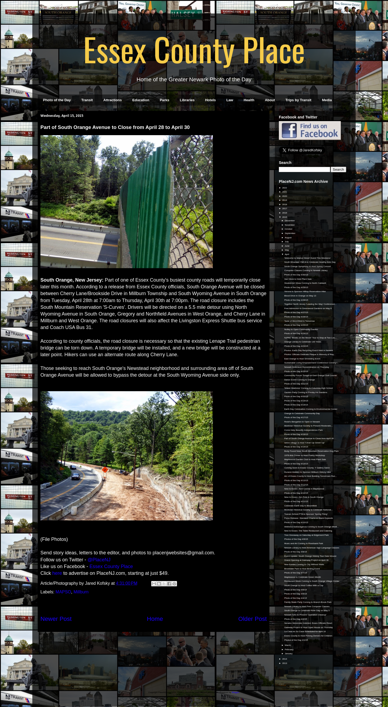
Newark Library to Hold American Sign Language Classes (311, 548)
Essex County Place (194, 49)
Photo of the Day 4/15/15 (296, 447)
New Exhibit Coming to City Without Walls (304, 564)
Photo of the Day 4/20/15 (296, 396)
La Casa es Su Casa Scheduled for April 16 (305, 631)
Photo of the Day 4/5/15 (295, 594)
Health (249, 100)
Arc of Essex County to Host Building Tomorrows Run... (310, 476)
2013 (284, 663)
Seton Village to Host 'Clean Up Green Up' (304, 443)
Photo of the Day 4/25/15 (296, 325)
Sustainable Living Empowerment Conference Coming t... (311, 363)
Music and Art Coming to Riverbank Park (303, 543)
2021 (284, 192)
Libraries (187, 100)
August (288, 237)
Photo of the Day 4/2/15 (295, 619)
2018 (284, 204)
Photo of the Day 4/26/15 (296, 317)
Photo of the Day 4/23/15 (296, 346)
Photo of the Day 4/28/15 (296, 300)
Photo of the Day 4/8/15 (295, 552)
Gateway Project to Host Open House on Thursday (308, 627)
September (290, 233)
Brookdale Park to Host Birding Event (302, 569)
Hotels (210, 100)
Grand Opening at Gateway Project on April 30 (306, 560)
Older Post (252, 618)
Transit (87, 100)
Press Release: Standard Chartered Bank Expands (308, 518)
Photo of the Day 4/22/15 (296, 371)
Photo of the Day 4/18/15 (296, 405)
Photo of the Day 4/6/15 (295, 590)
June (287, 246)
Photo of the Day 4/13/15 (296, 480)
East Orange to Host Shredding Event (302, 359)
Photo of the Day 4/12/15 (296, 493)
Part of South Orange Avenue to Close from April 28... (309, 438)
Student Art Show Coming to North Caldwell (305, 283)
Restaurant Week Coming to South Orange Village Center (312, 581)
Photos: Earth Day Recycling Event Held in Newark (308, 350)
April (287, 254)
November (290, 225)
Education (140, 100)
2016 (284, 213)
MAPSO (63, 592)
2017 (284, 208)
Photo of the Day (57, 100)
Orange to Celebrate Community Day (302, 413)
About (270, 100)
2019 (284, 200)
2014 (284, 659)
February (289, 649)
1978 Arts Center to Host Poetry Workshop (304, 455)
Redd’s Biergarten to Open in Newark (302, 422)
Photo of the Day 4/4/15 (295, 598)
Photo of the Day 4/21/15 (296, 384)
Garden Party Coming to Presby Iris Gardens (305, 392)
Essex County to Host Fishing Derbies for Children (308, 636)
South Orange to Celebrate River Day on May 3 (307, 610)
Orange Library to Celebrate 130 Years (302, 342)
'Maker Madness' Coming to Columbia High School (308, 388)
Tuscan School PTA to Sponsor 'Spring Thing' (306, 514)
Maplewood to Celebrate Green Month (302, 577)
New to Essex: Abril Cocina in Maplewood (304, 489)
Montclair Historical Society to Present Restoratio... (308, 426)
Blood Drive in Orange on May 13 (300, 296)
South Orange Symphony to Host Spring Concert (307, 266)
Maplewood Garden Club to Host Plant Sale (305, 459)
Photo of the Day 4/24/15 (296, 333)
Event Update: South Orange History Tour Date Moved (310, 556)
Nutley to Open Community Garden (301, 329)
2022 (284, 188)
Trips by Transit (298, 100)
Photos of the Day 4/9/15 (296, 539)
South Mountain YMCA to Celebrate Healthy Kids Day (309, 262)
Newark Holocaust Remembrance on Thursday (306, 367)
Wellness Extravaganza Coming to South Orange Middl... (311, 527)
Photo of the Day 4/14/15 (296, 464)
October (289, 229)
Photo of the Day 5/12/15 (296, 485)
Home (155, 618)
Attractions (112, 100)
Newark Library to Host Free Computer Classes (307, 606)
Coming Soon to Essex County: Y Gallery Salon (307, 468)
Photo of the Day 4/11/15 (296, 501)
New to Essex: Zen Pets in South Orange (304, 497)
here (57, 573)
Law (229, 100)
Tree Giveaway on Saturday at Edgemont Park (306, 535)
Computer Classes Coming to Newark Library (306, 270)
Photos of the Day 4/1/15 (296, 640)
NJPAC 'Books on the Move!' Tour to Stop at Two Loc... (310, 338)
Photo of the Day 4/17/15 (296, 417)
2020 (284, 196)
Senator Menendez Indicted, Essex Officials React (308, 623)
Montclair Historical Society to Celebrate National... (308, 510)
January (289, 653)
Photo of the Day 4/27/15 (296, 312)
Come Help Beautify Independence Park (303, 430)
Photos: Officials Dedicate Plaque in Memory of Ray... (309, 354)
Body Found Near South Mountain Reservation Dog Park (311, 451)
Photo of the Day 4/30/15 (296, 275)
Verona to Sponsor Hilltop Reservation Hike (305, 291)
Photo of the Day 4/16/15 (296, 434)
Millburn (81, 592)
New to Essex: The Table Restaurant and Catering (308, 531)
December (290, 220)
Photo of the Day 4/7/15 (295, 573)
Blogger (235, 692)
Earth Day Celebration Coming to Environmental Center (310, 409)
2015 (284, 217)
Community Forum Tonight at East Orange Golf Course (310, 375)
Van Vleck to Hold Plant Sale (298, 279)
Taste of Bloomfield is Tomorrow (299, 321)
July (287, 241)
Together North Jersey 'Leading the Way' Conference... (310, 304)
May (287, 250)
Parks (164, 100)
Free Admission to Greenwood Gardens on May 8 (308, 308)
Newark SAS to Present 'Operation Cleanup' (305, 615)
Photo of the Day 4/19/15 (296, 401)
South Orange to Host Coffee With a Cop (303, 585)
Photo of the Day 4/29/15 (296, 287)
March (288, 645)
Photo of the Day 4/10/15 (296, 522)
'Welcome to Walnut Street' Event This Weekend (307, 258)
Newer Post (56, 618)
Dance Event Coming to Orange (299, 380)
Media (327, 100)
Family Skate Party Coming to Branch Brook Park (307, 602)
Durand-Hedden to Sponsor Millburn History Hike (307, 472)
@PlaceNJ (99, 559)
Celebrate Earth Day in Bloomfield (300, 506)
